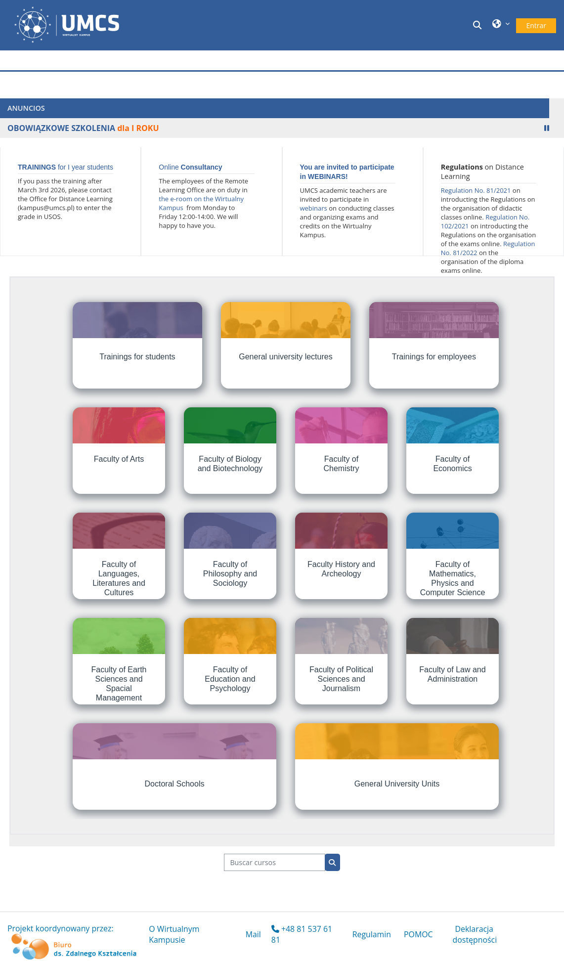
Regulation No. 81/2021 (477, 190)
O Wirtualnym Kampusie (174, 934)
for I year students (65, 167)
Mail (253, 934)
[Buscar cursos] (274, 862)
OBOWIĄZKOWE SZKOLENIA (61, 128)
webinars (313, 208)
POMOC (418, 934)
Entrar (536, 25)
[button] (478, 25)
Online (190, 167)
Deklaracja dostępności (475, 934)
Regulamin (371, 934)
